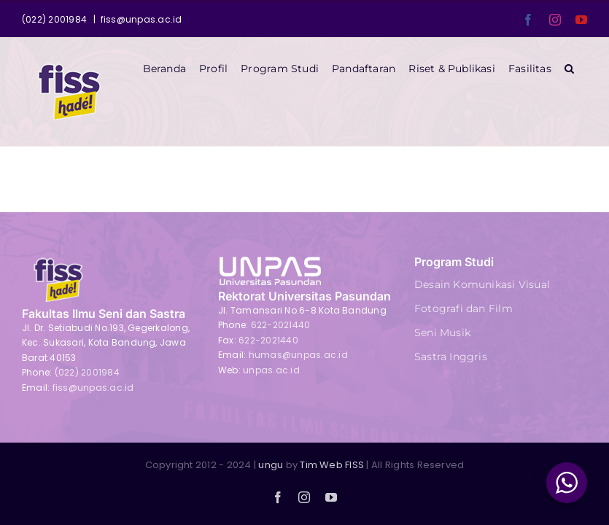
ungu (270, 465)
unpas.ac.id (271, 370)
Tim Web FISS (332, 465)
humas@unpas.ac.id (298, 355)
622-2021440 (281, 325)
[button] (569, 68)
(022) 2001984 (87, 372)
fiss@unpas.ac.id (141, 19)
